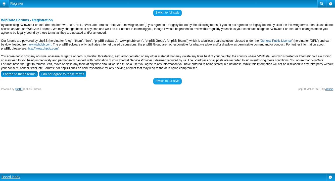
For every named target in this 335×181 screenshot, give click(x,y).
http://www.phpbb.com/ (43, 48)
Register (16, 4)
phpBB (19, 89)
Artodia (329, 89)
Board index (11, 177)
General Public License (276, 40)
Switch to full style (167, 12)
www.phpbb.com (40, 44)
